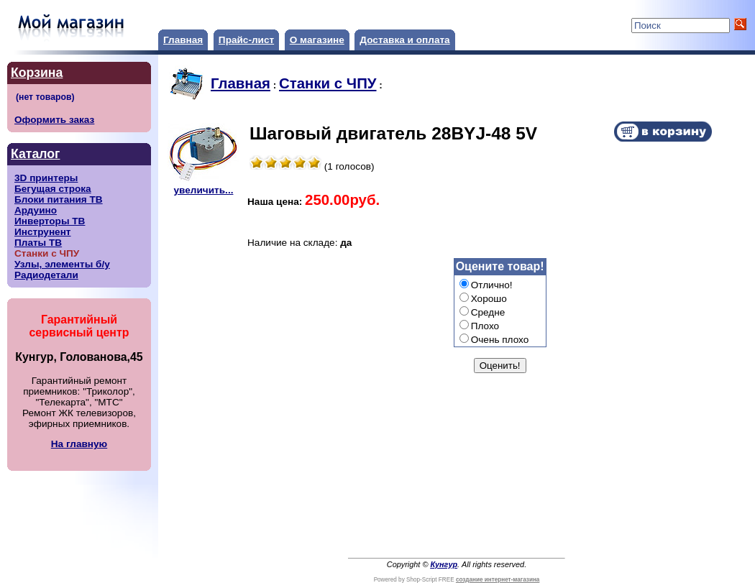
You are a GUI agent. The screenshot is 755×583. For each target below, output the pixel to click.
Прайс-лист (246, 40)
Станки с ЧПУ (327, 83)
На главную (79, 444)
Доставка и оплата (404, 40)
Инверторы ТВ (49, 221)
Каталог (35, 154)
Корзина (37, 72)
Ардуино (35, 210)
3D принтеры (46, 178)
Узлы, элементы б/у (62, 264)
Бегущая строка (52, 188)
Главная (183, 40)
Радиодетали (46, 275)
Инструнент (42, 231)
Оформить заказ (54, 119)
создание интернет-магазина (497, 580)
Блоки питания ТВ (58, 199)
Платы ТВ (38, 242)
